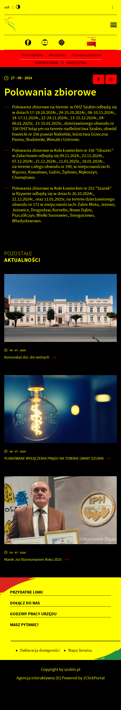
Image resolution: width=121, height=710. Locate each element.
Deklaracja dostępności (40, 650)
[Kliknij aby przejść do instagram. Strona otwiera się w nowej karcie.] (61, 42)
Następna (76, 62)
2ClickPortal (94, 678)
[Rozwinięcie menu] (60, 592)
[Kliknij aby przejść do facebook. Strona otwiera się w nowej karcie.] (28, 42)
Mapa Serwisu (80, 650)
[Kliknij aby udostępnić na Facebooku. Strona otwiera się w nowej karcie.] (98, 79)
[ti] (58, 678)
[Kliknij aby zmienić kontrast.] (18, 7)
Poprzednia (46, 62)
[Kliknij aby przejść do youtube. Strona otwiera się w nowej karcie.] (45, 42)
